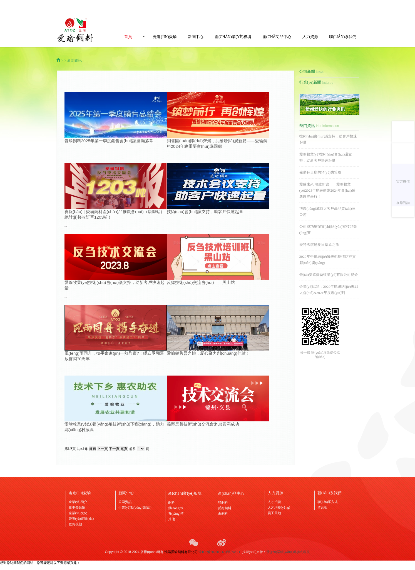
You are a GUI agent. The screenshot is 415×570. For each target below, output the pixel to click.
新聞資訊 (74, 60)
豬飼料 (223, 502)
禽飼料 (223, 514)
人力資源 (310, 37)
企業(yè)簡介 (78, 502)
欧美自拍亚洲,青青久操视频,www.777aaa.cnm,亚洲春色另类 (43, 567)
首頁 (128, 37)
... (65, 149)
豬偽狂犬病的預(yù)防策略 (320, 172)
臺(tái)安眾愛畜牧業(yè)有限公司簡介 (328, 274)
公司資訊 (125, 502)
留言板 (322, 507)
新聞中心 (195, 37)
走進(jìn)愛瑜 (165, 37)
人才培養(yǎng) (279, 507)
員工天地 (274, 513)
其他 (171, 519)
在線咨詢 (403, 203)
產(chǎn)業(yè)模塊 (233, 37)
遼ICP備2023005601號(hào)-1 (219, 552)
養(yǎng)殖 (176, 514)
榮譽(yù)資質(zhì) (81, 519)
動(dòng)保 (176, 508)
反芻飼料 (224, 508)
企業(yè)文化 (78, 513)
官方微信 (403, 181)
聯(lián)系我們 (343, 37)
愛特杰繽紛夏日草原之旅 (319, 244)
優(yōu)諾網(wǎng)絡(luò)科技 (288, 552)
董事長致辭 (77, 507)
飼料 (171, 502)
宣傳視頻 (75, 524)
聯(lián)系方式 (327, 502)
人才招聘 (274, 502)
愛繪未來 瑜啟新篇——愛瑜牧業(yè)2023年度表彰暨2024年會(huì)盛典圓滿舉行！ (327, 190)
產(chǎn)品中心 (276, 37)
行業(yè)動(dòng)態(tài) (134, 507)
